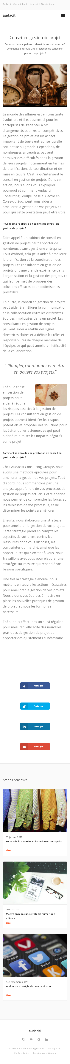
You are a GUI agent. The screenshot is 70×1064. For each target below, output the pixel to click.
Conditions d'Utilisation (44, 1053)
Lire (8, 850)
